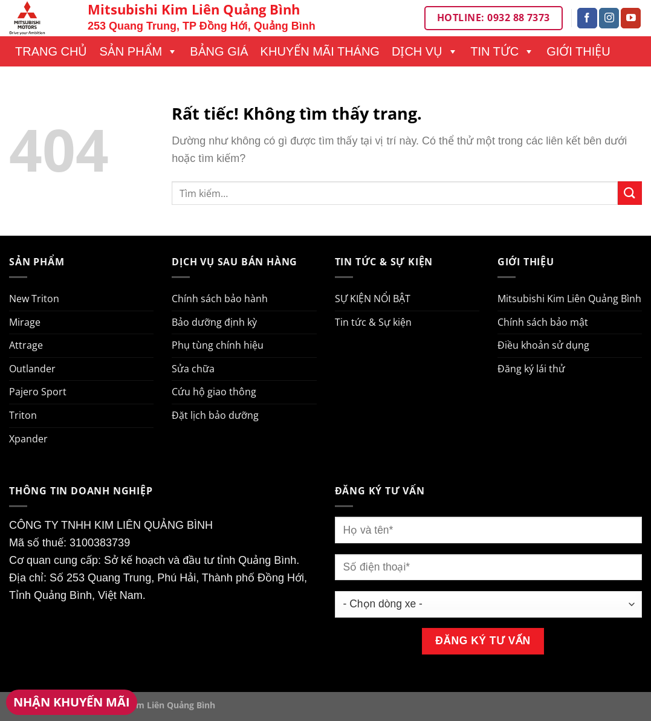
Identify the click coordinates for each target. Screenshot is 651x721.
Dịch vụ (425, 51)
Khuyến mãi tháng (320, 51)
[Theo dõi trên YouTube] (631, 18)
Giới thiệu (578, 51)
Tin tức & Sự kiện (373, 322)
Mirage (24, 322)
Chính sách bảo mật (542, 322)
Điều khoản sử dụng (543, 345)
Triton (23, 415)
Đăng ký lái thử (531, 368)
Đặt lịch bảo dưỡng (215, 415)
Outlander (32, 368)
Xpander (28, 438)
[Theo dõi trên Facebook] (587, 18)
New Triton (34, 298)
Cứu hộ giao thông (214, 391)
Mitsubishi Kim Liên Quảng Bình (569, 298)
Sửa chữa (193, 368)
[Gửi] (630, 193)
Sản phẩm (138, 51)
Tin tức (502, 51)
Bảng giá (219, 51)
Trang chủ (51, 51)
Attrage (26, 345)
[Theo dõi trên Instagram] (609, 18)
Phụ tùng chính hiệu (218, 345)
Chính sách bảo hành (220, 298)
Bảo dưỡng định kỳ (214, 322)
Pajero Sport (37, 391)
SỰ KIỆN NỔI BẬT (372, 298)
